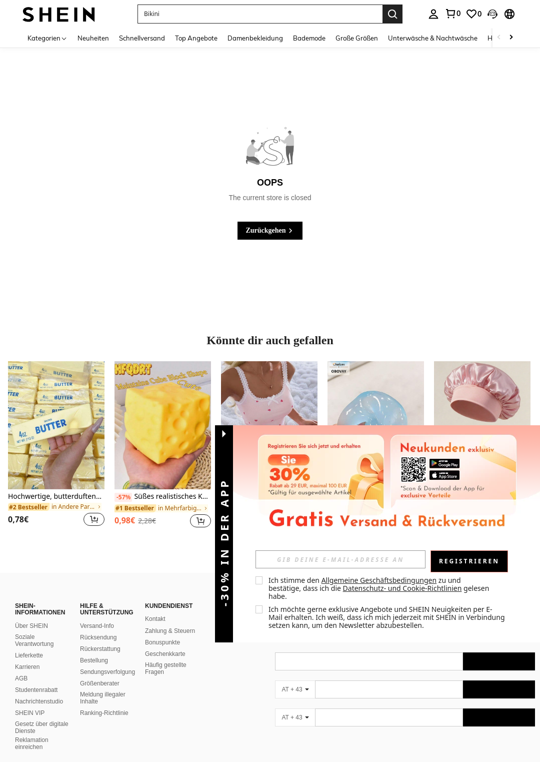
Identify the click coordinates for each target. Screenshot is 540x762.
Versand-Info (97, 625)
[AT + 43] (295, 689)
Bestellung (94, 660)
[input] (341, 559)
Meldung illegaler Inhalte (103, 698)
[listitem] (56, 450)
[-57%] (123, 497)
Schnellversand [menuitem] (142, 38)
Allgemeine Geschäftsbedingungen (379, 580)
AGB (21, 678)
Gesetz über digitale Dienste (41, 727)
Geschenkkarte (165, 653)
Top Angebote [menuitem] (196, 38)
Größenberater (100, 683)
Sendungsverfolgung (107, 671)
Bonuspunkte (162, 642)
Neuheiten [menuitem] (93, 38)
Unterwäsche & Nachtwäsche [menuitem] (433, 38)
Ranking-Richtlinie (104, 712)
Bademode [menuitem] (309, 38)
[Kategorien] (47, 38)
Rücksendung (98, 637)
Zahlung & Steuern (170, 630)
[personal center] (434, 14)
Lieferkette (29, 655)
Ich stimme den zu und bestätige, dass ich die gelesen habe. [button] (379, 588)
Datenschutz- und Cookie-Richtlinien (402, 588)
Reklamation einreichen (31, 743)
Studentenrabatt (36, 689)
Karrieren (27, 666)
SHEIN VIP (29, 712)
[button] (260, 14)
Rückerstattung (100, 648)
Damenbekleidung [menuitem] (255, 38)
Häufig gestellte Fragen (165, 668)
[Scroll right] (511, 38)
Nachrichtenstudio (39, 701)
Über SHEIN (31, 625)
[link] (452, 14)
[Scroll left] (499, 38)
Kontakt (155, 618)
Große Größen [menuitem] (357, 38)
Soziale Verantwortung (34, 640)
